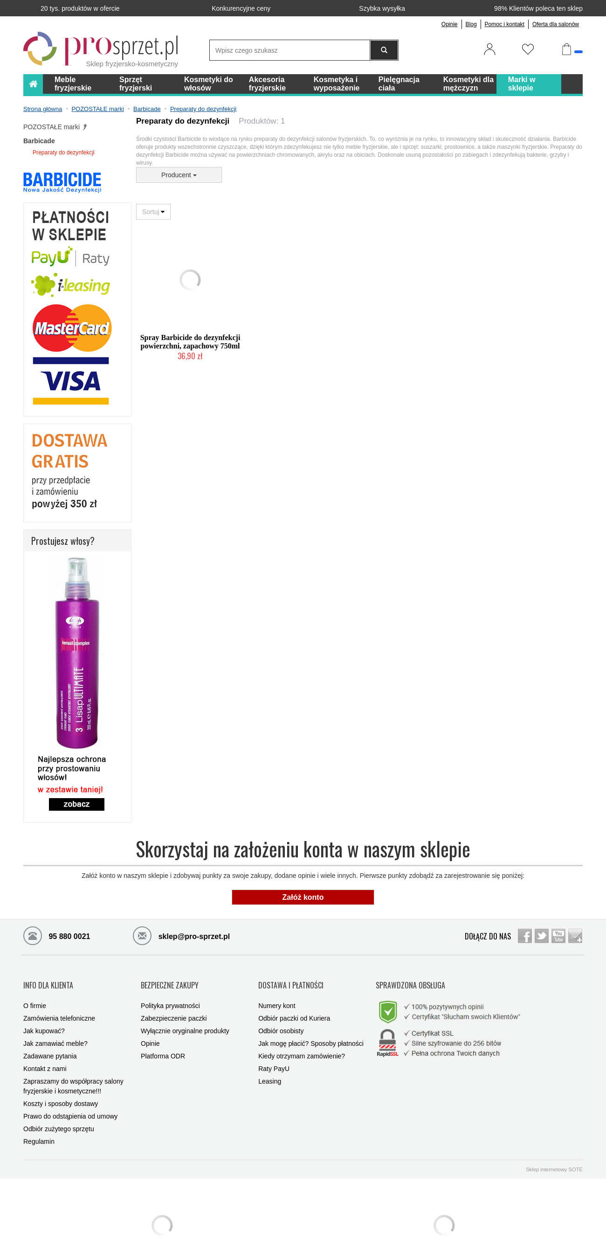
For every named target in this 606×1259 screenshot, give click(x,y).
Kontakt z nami (45, 1055)
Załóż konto (303, 897)
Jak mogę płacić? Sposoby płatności (311, 1030)
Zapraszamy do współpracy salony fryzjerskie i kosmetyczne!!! (73, 1073)
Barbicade (39, 141)
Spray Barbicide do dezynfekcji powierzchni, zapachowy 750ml (190, 342)
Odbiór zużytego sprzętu (58, 1116)
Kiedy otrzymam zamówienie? (301, 1043)
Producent (179, 175)
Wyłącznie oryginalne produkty (185, 1018)
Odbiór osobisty (280, 1018)
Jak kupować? (44, 1018)
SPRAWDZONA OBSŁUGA (410, 978)
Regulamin (39, 1128)
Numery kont (276, 992)
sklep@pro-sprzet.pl (181, 935)
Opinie (449, 24)
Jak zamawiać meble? (55, 1030)
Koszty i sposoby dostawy (60, 1090)
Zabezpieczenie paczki (174, 1005)
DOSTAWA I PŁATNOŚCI (291, 978)
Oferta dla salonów (555, 24)
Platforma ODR (163, 1043)
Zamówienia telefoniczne (59, 1005)
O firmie (34, 992)
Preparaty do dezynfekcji (64, 152)
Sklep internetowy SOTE (554, 1156)
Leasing (269, 1068)
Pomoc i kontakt (504, 24)
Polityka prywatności (170, 992)
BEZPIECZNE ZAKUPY (170, 978)
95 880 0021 (56, 935)
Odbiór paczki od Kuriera (294, 1005)
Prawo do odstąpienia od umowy (70, 1103)
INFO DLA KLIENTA (48, 978)
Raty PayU (273, 1055)
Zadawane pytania (49, 1043)
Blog (471, 24)
